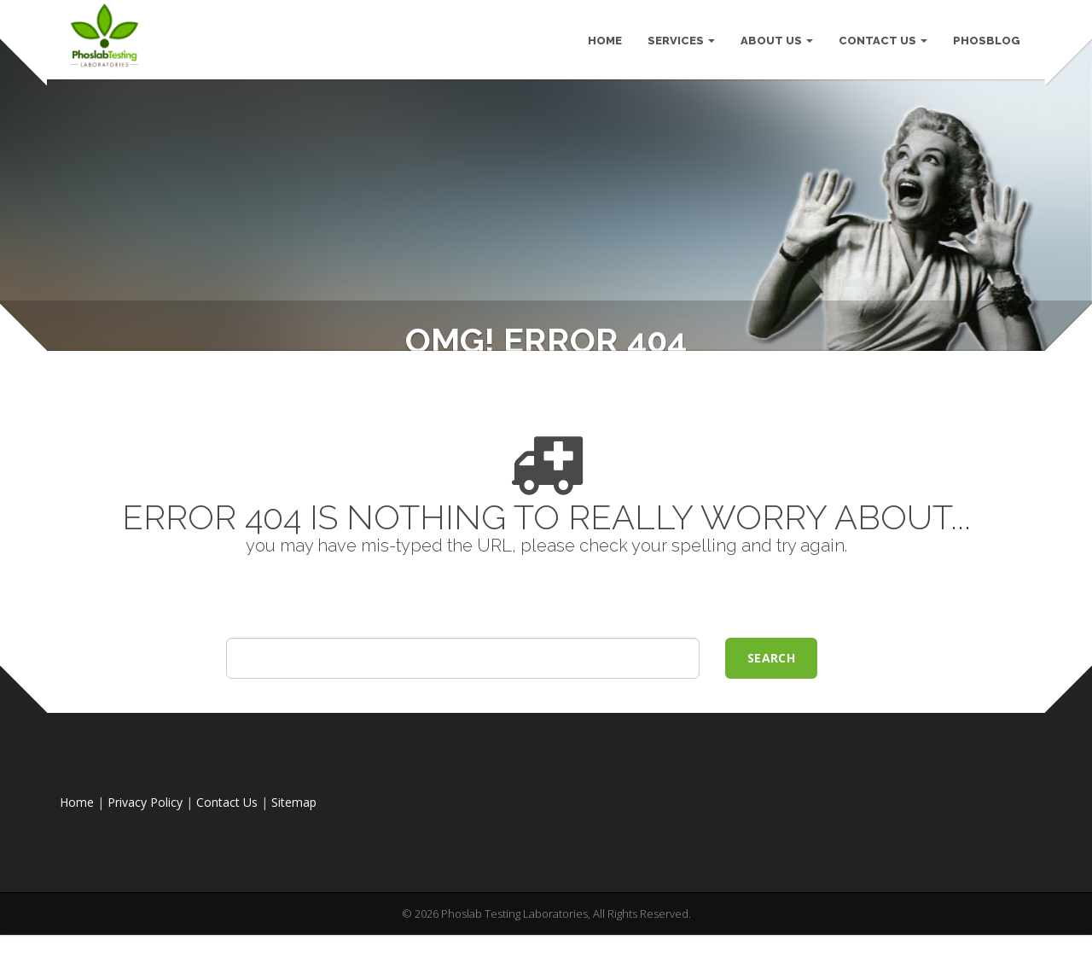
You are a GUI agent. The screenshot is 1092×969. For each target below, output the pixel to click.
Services (680, 42)
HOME (604, 42)
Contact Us (882, 42)
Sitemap (294, 861)
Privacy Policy (145, 861)
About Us (776, 42)
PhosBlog (985, 42)
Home (77, 861)
